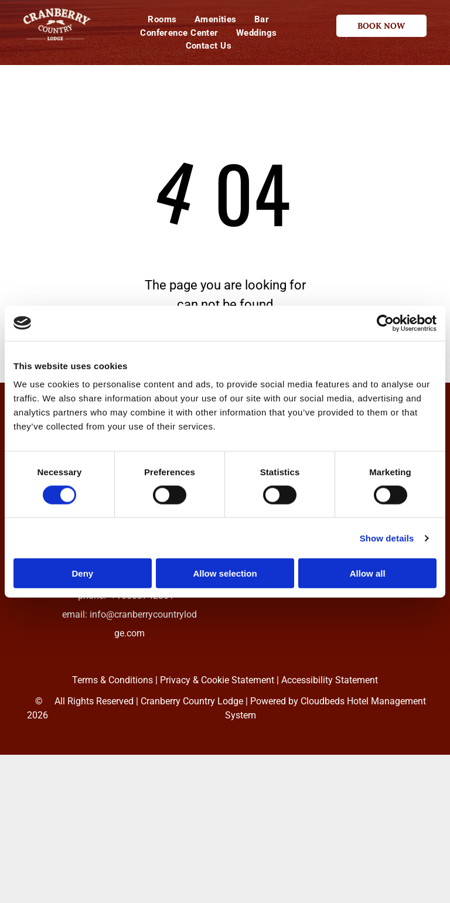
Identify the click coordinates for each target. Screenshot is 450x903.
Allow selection (225, 573)
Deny (82, 573)
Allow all (368, 573)
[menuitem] (162, 19)
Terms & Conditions (112, 680)
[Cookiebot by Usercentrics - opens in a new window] (385, 323)
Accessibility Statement (329, 680)
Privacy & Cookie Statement (217, 680)
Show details (387, 538)
